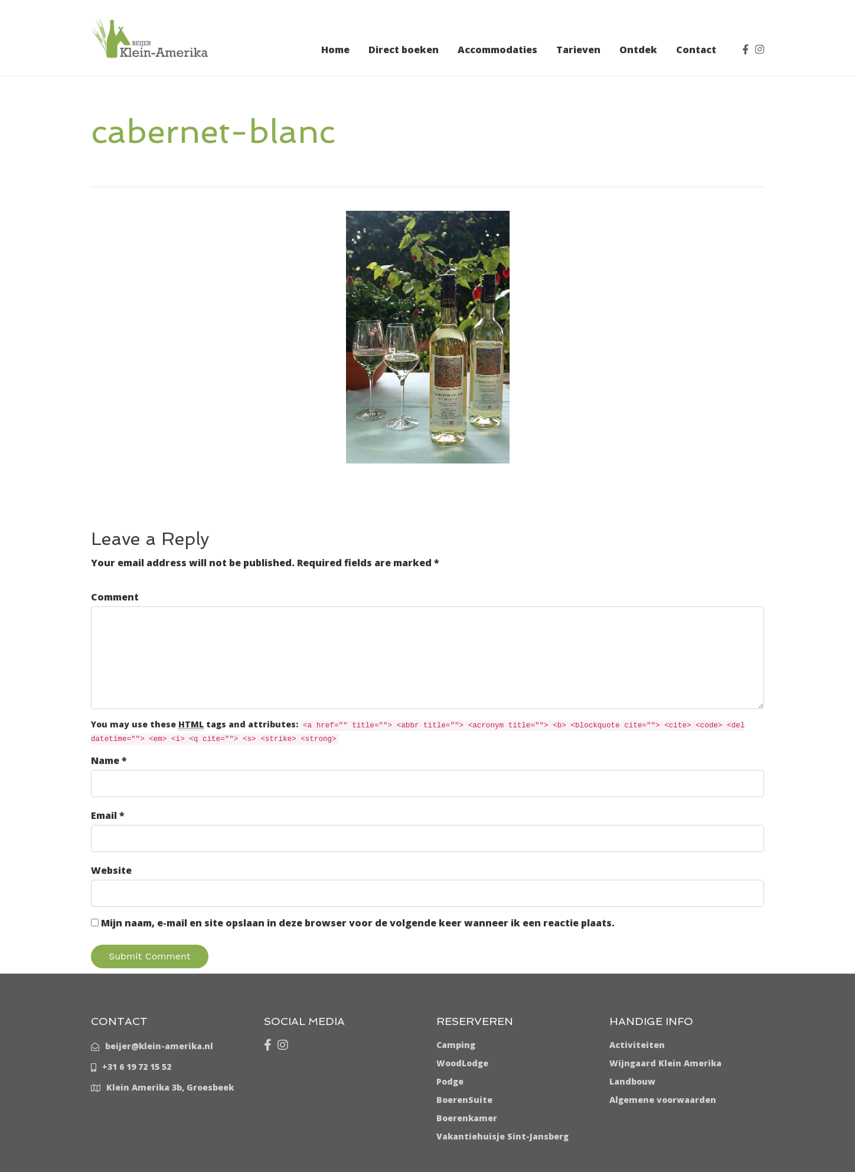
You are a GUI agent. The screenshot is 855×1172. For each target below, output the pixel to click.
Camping (455, 1044)
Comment (115, 596)
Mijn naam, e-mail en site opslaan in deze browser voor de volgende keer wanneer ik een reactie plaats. (358, 922)
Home (335, 49)
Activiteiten (637, 1044)
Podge (450, 1081)
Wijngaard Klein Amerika (665, 1063)
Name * (109, 760)
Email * (108, 815)
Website (111, 870)
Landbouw (632, 1081)
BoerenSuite (464, 1099)
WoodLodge (462, 1063)
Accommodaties (497, 49)
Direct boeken (403, 49)
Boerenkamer (466, 1118)
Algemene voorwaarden (662, 1099)
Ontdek (638, 49)
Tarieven (578, 49)
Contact (696, 49)
